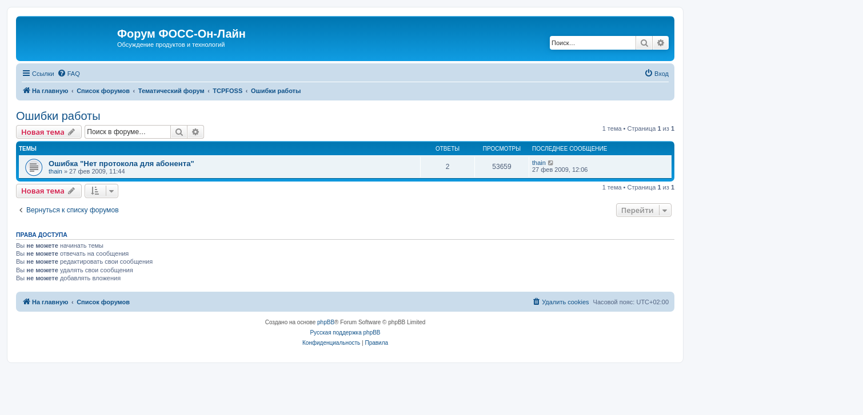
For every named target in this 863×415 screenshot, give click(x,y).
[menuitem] (68, 73)
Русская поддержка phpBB (345, 332)
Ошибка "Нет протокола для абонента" (121, 163)
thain (55, 171)
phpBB (325, 322)
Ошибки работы (58, 116)
